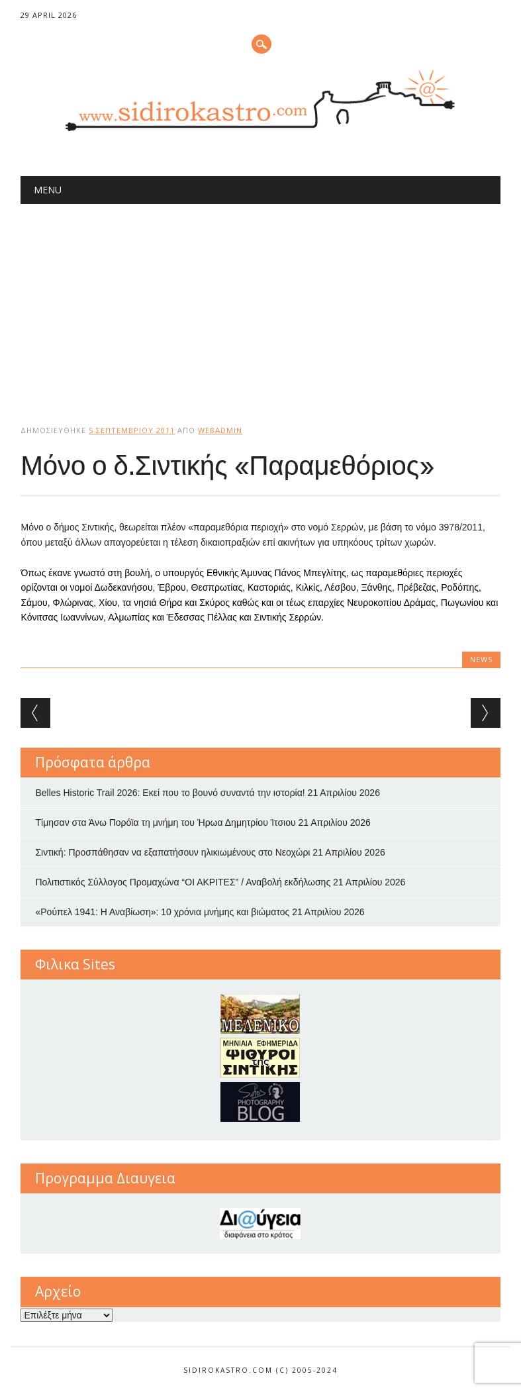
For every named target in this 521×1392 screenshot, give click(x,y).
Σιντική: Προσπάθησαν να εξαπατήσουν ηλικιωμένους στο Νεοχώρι (172, 852)
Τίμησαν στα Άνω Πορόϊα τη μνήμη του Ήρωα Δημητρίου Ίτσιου (165, 822)
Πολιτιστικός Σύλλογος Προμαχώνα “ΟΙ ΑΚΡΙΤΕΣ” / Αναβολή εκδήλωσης (182, 882)
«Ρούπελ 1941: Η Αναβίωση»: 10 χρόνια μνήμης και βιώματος (162, 912)
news (481, 659)
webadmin (220, 430)
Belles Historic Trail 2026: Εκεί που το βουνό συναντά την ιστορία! (170, 792)
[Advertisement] (260, 303)
